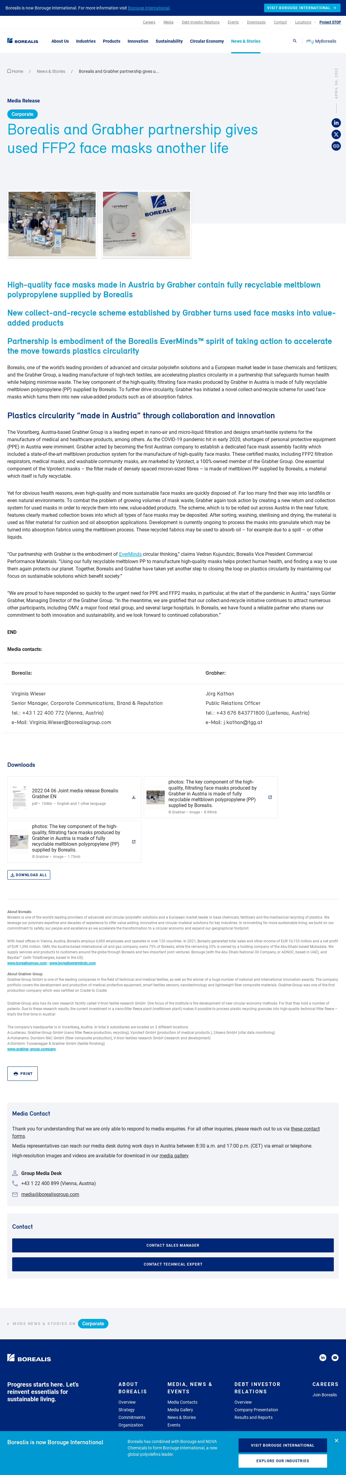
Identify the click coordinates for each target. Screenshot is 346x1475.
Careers (325, 1384)
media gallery (174, 1156)
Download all (28, 875)
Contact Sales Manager (173, 1245)
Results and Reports (254, 1417)
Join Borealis (324, 1394)
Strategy (126, 1409)
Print (23, 1074)
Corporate (23, 114)
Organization (130, 1425)
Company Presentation (256, 1409)
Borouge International (148, 7)
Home (15, 71)
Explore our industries (282, 1461)
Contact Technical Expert (173, 1264)
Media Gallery (180, 1409)
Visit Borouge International (283, 1445)
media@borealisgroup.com (50, 1194)
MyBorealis (321, 41)
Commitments (131, 1417)
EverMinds (130, 554)
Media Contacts (182, 1402)
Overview (127, 1402)
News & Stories (51, 71)
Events (174, 1425)
